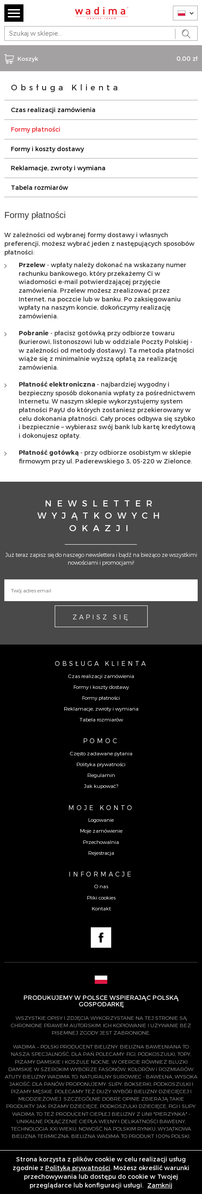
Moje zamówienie (101, 830)
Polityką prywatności (77, 1167)
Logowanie (101, 820)
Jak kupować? (101, 786)
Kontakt (101, 908)
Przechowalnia (101, 842)
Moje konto (101, 807)
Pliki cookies (101, 897)
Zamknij (159, 1185)
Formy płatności (35, 129)
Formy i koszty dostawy (47, 148)
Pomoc (101, 740)
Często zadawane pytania (101, 753)
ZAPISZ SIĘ (101, 617)
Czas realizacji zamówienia (53, 109)
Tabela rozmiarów (39, 187)
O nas (101, 886)
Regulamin (101, 775)
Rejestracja (101, 853)
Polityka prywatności (101, 764)
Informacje (101, 874)
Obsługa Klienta (101, 663)
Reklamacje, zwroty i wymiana (58, 168)
